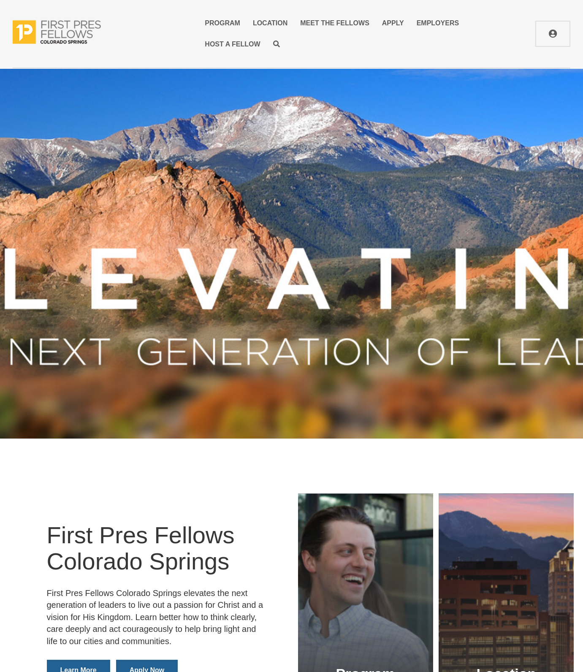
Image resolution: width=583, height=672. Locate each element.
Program (222, 23)
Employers (438, 23)
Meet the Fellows (334, 23)
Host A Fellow (232, 44)
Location (270, 23)
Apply (393, 23)
